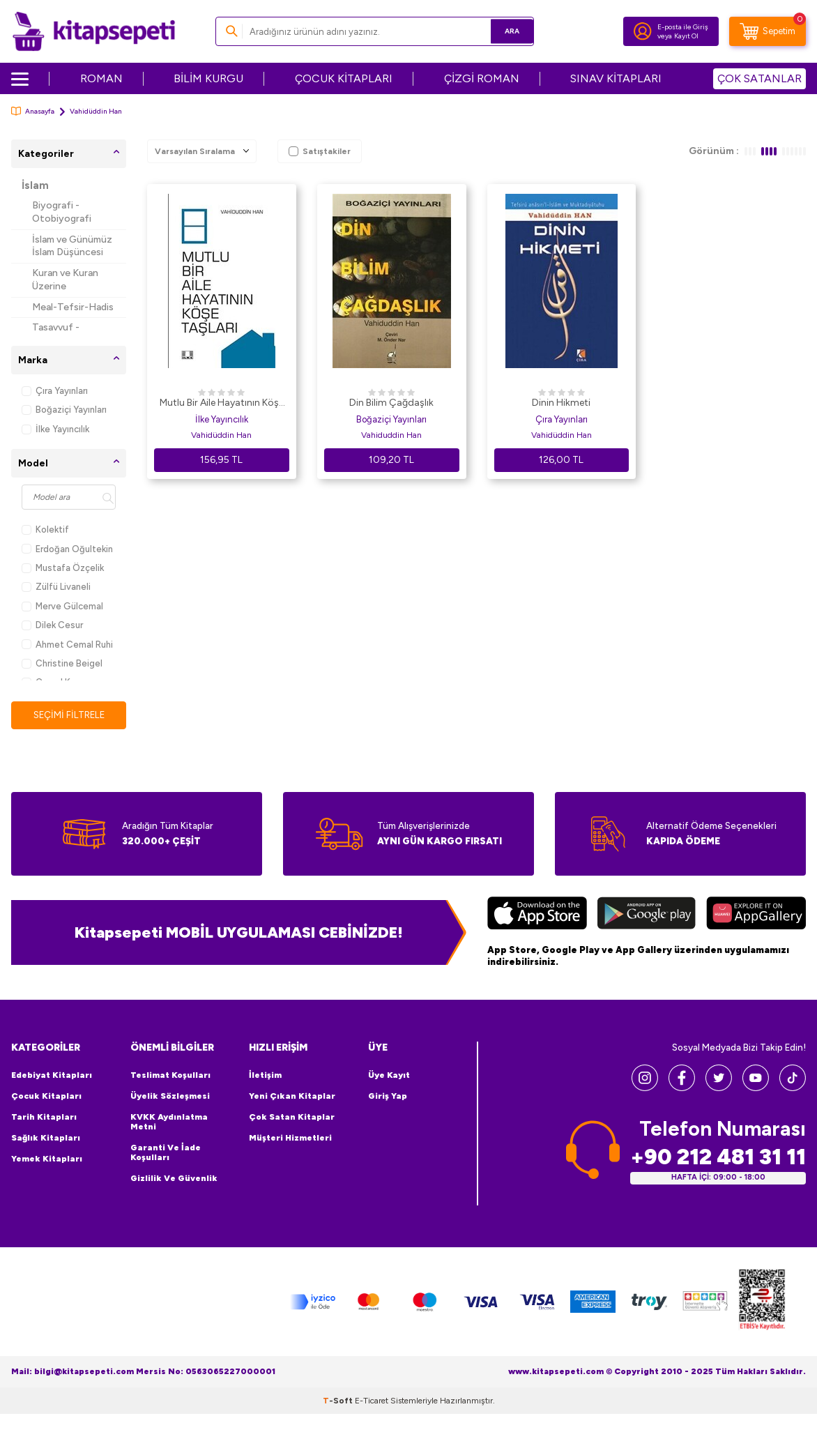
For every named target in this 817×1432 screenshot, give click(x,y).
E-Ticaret (371, 1401)
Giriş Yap (387, 1097)
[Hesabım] (643, 31)
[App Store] (537, 915)
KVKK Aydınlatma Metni (169, 1122)
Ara (503, 31)
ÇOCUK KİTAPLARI (343, 78)
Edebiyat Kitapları (51, 1076)
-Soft (339, 1401)
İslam (35, 185)
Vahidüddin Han (221, 435)
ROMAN (101, 78)
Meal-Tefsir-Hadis (73, 307)
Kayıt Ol (686, 35)
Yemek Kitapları (46, 1159)
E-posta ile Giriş (682, 26)
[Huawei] (756, 915)
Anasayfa (32, 111)
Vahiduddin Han (391, 435)
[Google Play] (646, 915)
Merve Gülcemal (62, 606)
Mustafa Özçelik (63, 568)
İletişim (265, 1076)
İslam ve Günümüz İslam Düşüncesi (72, 246)
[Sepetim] (767, 31)
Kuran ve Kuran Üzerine (65, 279)
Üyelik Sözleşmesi (170, 1097)
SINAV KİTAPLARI (616, 78)
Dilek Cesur (52, 625)
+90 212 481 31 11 (718, 1158)
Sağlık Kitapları (45, 1138)
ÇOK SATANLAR (759, 78)
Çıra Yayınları (55, 391)
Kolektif (45, 529)
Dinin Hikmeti (561, 403)
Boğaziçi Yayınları (64, 409)
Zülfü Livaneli (56, 586)
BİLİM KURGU (208, 78)
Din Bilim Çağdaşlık (391, 403)
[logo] (93, 31)
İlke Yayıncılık (55, 429)
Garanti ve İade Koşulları (165, 1153)
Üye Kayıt (389, 1076)
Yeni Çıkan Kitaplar (292, 1097)
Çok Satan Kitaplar (292, 1117)
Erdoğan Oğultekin (67, 549)
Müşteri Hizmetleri (290, 1138)
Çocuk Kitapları (46, 1097)
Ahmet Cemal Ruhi (67, 644)
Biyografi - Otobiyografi (61, 211)
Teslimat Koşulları (170, 1076)
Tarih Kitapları (44, 1117)
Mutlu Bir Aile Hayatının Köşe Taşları (222, 404)
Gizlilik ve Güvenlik (173, 1179)
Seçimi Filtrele (68, 715)
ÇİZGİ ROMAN (481, 78)
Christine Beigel (62, 663)
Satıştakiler (320, 151)
